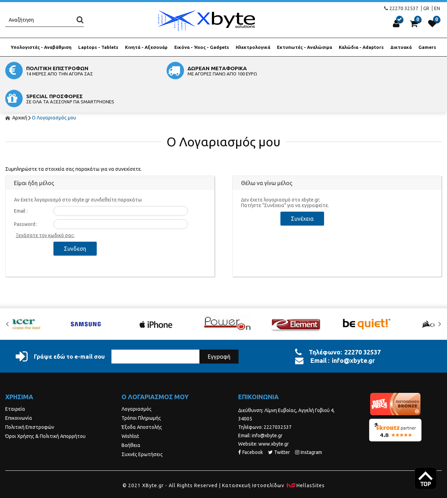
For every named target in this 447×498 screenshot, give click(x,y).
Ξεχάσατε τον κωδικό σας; (45, 207)
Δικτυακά (401, 47)
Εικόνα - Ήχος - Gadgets (201, 47)
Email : (21, 183)
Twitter (279, 424)
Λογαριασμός (137, 381)
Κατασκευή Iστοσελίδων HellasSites (273, 457)
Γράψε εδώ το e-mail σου (60, 329)
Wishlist (130, 408)
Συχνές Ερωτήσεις (142, 426)
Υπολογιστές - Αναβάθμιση (41, 47)
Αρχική (16, 90)
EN (437, 8)
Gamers (427, 47)
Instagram (308, 424)
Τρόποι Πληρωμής (141, 390)
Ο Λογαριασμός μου (54, 90)
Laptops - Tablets (98, 47)
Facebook (250, 424)
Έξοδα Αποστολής (142, 399)
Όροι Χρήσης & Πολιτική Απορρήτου (45, 408)
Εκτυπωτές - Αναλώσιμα (304, 47)
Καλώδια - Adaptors (361, 47)
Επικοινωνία (18, 390)
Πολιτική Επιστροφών (29, 399)
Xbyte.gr (206, 20)
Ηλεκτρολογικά (253, 47)
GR (426, 8)
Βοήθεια (131, 417)
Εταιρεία (15, 381)
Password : (25, 196)
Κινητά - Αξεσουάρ (146, 47)
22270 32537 (401, 8)
